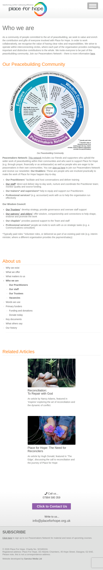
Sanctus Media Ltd (33, 558)
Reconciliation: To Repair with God (40, 392)
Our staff (10, 184)
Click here (7, 538)
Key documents (14, 319)
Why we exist (12, 267)
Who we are (12, 280)
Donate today (16, 315)
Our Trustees (13, 209)
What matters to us (15, 276)
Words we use (13, 302)
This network (34, 157)
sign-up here (59, 167)
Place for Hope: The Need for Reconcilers (47, 449)
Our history (11, 327)
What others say (14, 323)
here (92, 53)
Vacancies (14, 297)
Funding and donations (20, 310)
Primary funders (14, 306)
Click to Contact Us (51, 506)
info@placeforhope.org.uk (51, 521)
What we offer (13, 272)
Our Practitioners (18, 285)
